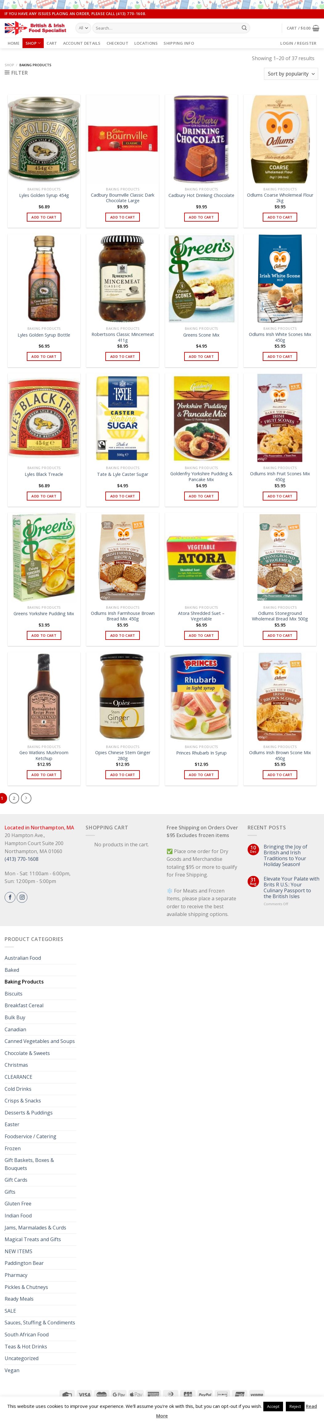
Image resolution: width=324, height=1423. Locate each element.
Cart (52, 43)
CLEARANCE (18, 1076)
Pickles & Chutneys (26, 1287)
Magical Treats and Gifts (33, 1239)
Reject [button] (295, 1406)
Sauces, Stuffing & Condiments (40, 1322)
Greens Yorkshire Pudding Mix (44, 613)
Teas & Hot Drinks (26, 1346)
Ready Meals (19, 1298)
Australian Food (23, 958)
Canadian (15, 1029)
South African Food (27, 1334)
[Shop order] (291, 74)
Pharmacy (16, 1275)
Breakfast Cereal (24, 1005)
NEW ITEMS (18, 1251)
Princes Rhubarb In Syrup (201, 753)
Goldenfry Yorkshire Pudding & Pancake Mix (201, 476)
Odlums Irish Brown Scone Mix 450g (280, 755)
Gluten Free (18, 1203)
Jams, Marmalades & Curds (35, 1227)
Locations (146, 43)
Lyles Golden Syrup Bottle (44, 335)
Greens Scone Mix (201, 335)
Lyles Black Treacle (44, 474)
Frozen (13, 1148)
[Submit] (244, 28)
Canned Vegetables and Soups (40, 1041)
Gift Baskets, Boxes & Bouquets (29, 1164)
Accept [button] (273, 1406)
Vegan (12, 1370)
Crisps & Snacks (23, 1100)
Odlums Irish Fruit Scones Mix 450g (280, 476)
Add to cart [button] (43, 217)
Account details (82, 43)
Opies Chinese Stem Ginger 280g (122, 755)
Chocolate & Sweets (27, 1053)
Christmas (16, 1064)
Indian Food (18, 1215)
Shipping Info (179, 43)
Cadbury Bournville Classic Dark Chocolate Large (122, 198)
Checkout (117, 43)
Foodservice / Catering (30, 1136)
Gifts (10, 1191)
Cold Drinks (18, 1089)
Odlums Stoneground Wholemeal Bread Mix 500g (280, 616)
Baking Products (24, 981)
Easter (12, 1124)
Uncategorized (21, 1358)
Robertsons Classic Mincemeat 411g (122, 337)
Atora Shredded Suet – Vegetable (201, 616)
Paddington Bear (24, 1263)
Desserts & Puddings (29, 1112)
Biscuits (13, 993)
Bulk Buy (15, 1017)
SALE (10, 1310)
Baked (12, 970)
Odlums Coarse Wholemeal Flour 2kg (280, 198)
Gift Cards (16, 1179)
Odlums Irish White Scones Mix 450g (280, 337)
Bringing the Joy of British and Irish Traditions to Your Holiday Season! (285, 856)
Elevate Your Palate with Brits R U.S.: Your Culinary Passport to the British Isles (291, 888)
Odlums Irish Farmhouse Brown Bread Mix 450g (123, 616)
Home (14, 43)
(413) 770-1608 (21, 859)
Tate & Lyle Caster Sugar (122, 474)
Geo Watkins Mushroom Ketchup (43, 755)
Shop (33, 43)
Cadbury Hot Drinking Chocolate (201, 195)
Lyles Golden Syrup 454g (44, 195)
